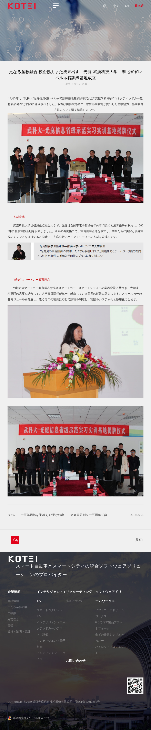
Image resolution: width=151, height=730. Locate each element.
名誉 (10, 625)
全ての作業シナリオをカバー (109, 637)
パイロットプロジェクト (109, 649)
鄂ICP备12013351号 (87, 701)
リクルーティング (79, 592)
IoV (39, 616)
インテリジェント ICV (51, 596)
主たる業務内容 (18, 607)
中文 (116, 5)
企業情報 (14, 592)
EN (127, 5)
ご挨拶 (12, 613)
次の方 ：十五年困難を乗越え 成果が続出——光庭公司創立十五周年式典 (57, 515)
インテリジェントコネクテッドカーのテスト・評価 (51, 628)
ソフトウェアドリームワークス (108, 596)
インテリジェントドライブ (51, 656)
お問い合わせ (75, 660)
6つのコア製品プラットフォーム (108, 625)
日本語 (139, 5)
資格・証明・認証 (19, 631)
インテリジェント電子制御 (51, 643)
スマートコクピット (49, 610)
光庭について (74, 601)
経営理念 (13, 619)
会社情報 (13, 601)
